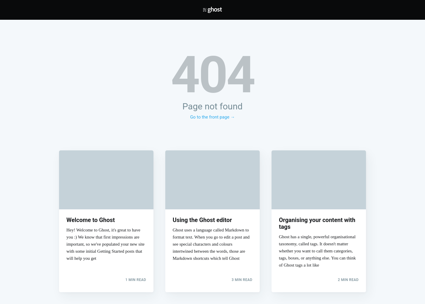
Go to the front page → (212, 117)
